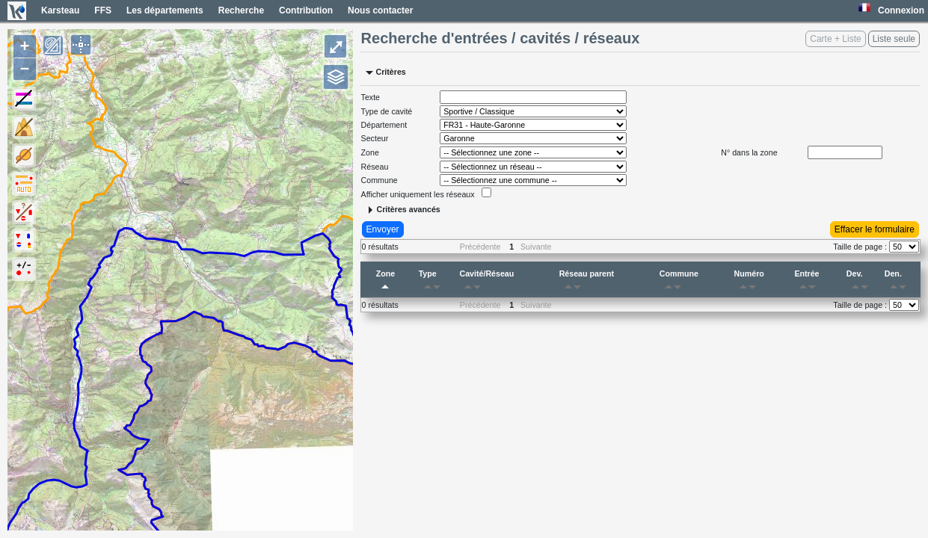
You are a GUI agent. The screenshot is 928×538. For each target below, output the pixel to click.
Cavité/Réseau (486, 282)
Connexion (901, 10)
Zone (385, 282)
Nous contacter (380, 10)
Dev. (859, 282)
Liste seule (894, 39)
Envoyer (382, 229)
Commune (679, 282)
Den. (898, 282)
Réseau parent (586, 282)
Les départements (164, 10)
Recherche (241, 10)
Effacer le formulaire (875, 229)
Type (432, 282)
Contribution (306, 10)
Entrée (807, 282)
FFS (102, 10)
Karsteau (60, 10)
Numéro (749, 282)
